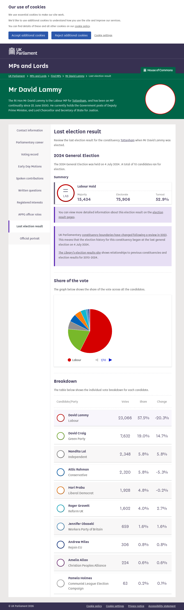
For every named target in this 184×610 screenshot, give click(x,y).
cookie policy (82, 26)
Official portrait (30, 238)
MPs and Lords (28, 66)
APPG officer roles (29, 214)
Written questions (29, 190)
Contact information (30, 130)
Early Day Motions (30, 166)
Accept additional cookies (28, 35)
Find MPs (56, 76)
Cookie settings (103, 35)
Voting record (29, 154)
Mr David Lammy (74, 76)
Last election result (30, 226)
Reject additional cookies (71, 35)
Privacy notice (136, 606)
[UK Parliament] (23, 51)
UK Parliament (16, 76)
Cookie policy (94, 606)
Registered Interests (30, 202)
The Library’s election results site (80, 252)
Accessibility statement (162, 606)
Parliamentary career (29, 142)
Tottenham (79, 100)
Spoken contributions (29, 178)
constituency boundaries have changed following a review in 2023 (124, 235)
